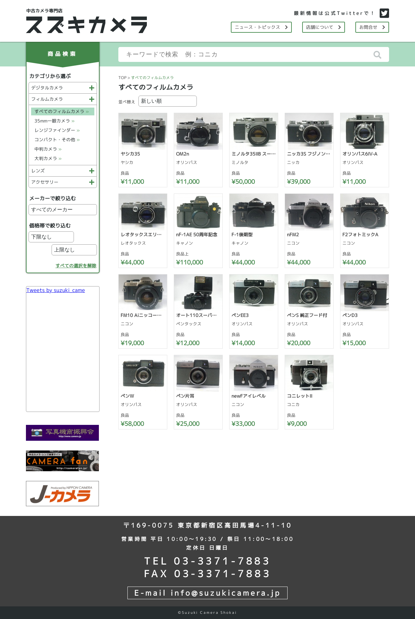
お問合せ (372, 27)
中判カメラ (48, 149)
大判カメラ (48, 158)
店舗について (323, 27)
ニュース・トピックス (261, 27)
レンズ (62, 171)
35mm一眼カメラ (54, 121)
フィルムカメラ (62, 99)
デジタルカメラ (62, 88)
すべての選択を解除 (75, 266)
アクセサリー (62, 182)
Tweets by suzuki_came (55, 290)
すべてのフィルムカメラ (61, 111)
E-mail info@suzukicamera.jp (207, 593)
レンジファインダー (57, 130)
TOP (122, 77)
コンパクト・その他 (57, 139)
